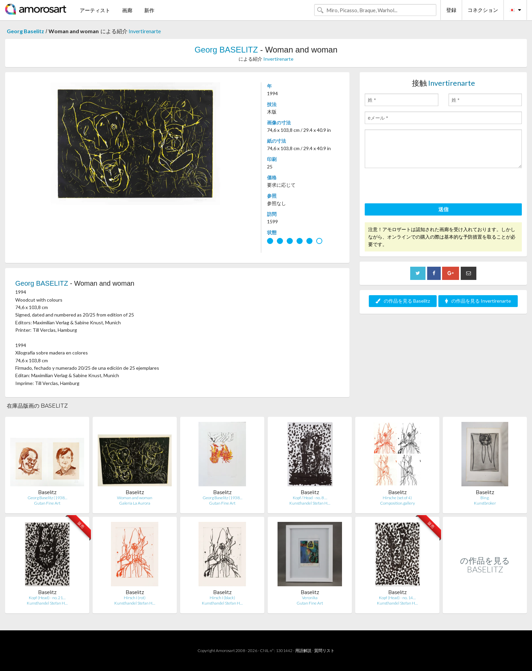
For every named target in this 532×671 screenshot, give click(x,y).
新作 (149, 10)
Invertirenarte (145, 31)
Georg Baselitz (25, 31)
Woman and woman (134, 497)
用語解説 (303, 650)
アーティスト (95, 10)
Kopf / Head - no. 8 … (310, 497)
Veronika (310, 597)
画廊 (127, 10)
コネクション (483, 10)
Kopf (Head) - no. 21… (47, 597)
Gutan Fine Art (47, 503)
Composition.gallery (397, 503)
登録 (451, 10)
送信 (443, 209)
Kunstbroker (485, 503)
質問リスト (324, 650)
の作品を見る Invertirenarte (478, 301)
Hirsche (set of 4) (397, 497)
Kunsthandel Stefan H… (309, 503)
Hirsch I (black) (222, 597)
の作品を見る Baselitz (403, 301)
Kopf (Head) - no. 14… (397, 597)
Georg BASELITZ (226, 49)
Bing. (484, 497)
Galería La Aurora (134, 503)
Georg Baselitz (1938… (47, 497)
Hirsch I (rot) (135, 597)
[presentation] (416, 187)
